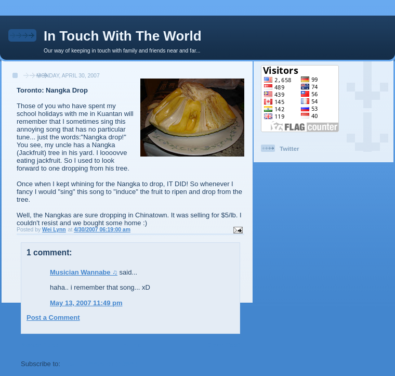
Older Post (223, 345)
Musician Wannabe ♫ (83, 272)
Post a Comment (53, 317)
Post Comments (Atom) (99, 364)
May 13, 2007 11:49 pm (86, 303)
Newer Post (39, 345)
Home (131, 345)
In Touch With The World (123, 36)
